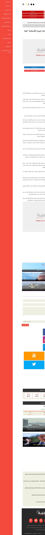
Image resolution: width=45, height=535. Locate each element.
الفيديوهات (29, 529)
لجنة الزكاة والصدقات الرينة (20, 529)
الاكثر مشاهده (34, 470)
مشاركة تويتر (33, 70)
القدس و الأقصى (11, 14)
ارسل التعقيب (3, 325)
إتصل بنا (13, 533)
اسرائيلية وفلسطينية (33, 17)
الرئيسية (41, 23)
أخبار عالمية (33, 14)
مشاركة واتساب (33, 67)
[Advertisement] (33, 81)
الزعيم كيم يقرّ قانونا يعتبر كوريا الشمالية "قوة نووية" (17, 23)
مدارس (22, 527)
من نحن (17, 533)
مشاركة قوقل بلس (12, 70)
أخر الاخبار (41, 470)
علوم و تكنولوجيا (13, 527)
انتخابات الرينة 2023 (29, 527)
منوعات (6, 527)
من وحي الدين (11, 17)
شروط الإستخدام (6, 533)
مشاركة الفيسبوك (13, 67)
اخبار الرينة (11, 12)
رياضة (19, 527)
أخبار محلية (33, 12)
